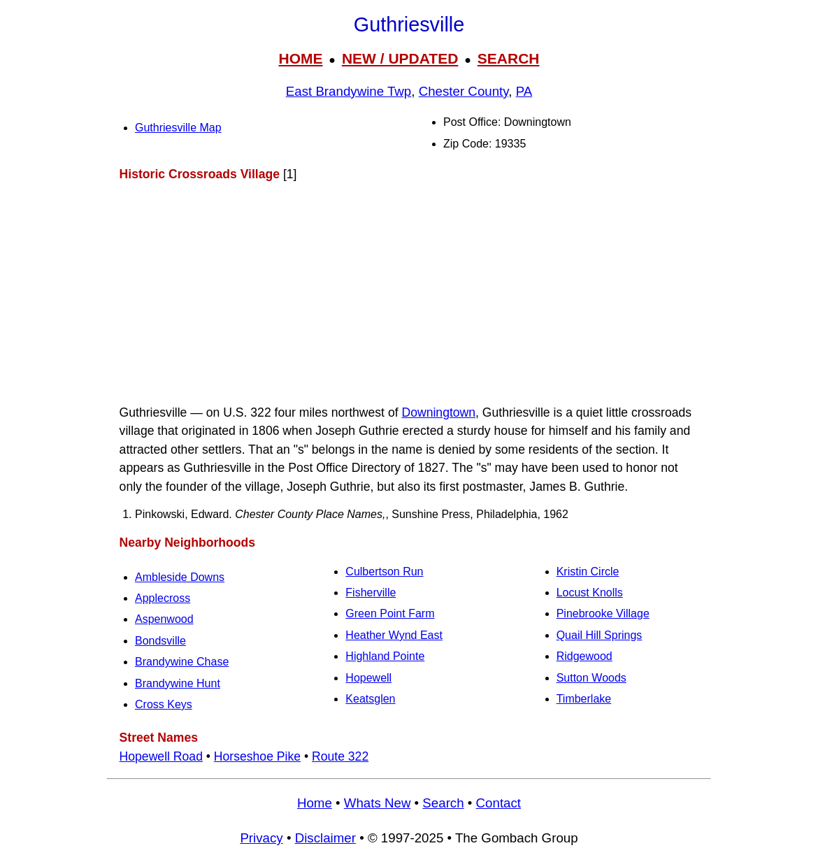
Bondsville (160, 641)
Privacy (261, 838)
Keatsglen (370, 699)
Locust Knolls (590, 592)
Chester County (464, 91)
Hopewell (368, 678)
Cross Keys (163, 704)
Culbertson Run (384, 571)
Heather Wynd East (394, 635)
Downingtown (438, 412)
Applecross (162, 598)
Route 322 (340, 756)
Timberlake (584, 699)
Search (443, 803)
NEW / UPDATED (400, 58)
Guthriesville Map (178, 128)
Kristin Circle (588, 571)
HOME (300, 58)
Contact (498, 803)
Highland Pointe (384, 656)
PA (524, 91)
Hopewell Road (161, 756)
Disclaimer (325, 838)
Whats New (377, 803)
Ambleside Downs (179, 577)
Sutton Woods (591, 678)
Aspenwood (164, 619)
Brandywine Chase (182, 662)
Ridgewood (584, 656)
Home (314, 803)
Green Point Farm (389, 613)
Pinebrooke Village (603, 613)
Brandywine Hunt (177, 683)
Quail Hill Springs (600, 635)
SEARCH (509, 58)
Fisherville (370, 592)
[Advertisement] (409, 293)
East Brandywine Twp (349, 91)
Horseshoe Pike (257, 756)
